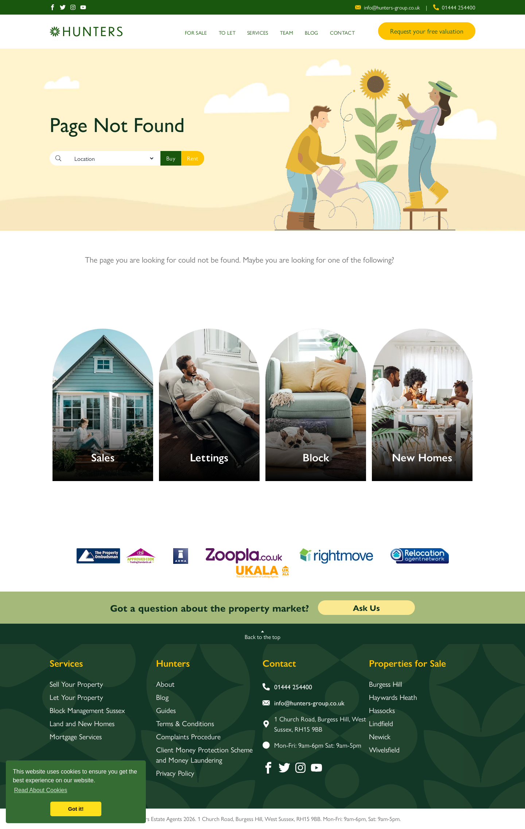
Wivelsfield (384, 749)
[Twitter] (63, 7)
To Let (227, 32)
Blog (311, 32)
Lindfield (381, 723)
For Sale (196, 32)
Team (286, 32)
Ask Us (366, 607)
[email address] (387, 7)
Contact (342, 32)
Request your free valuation (426, 30)
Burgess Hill (385, 684)
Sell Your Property (76, 684)
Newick (379, 736)
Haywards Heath (393, 697)
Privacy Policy (175, 773)
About (165, 684)
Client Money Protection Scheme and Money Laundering (204, 754)
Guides (166, 710)
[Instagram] (73, 7)
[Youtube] (83, 7)
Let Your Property (76, 697)
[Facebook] (52, 7)
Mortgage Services (76, 736)
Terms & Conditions (185, 723)
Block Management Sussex (87, 710)
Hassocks (382, 710)
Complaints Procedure (188, 736)
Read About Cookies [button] (40, 790)
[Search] (170, 158)
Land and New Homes (82, 723)
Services (257, 32)
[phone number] (454, 7)
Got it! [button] (75, 809)
